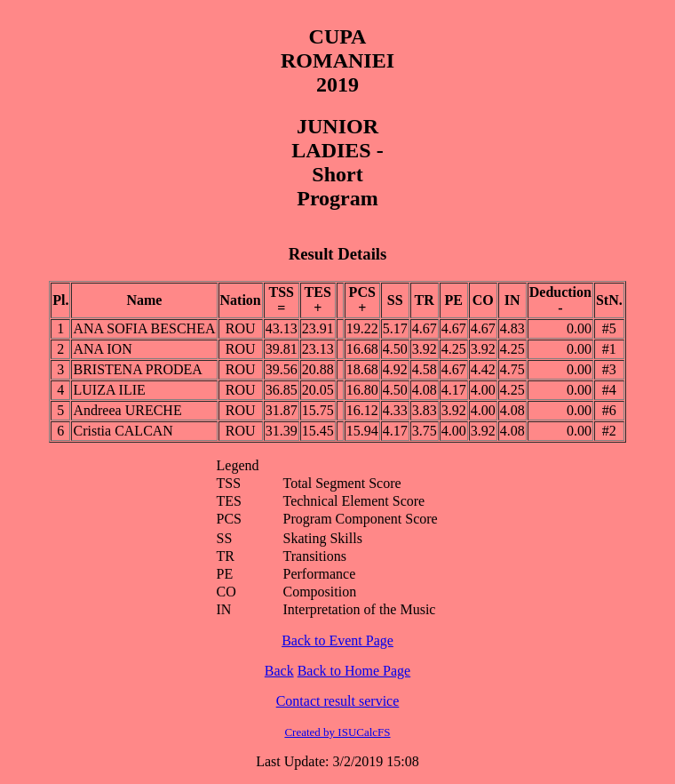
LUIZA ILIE (109, 389)
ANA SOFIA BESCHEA (144, 328)
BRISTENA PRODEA (137, 369)
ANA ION (102, 348)
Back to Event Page (337, 640)
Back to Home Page (354, 670)
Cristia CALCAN (122, 430)
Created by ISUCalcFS (337, 732)
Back (279, 670)
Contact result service (338, 700)
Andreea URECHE (127, 410)
